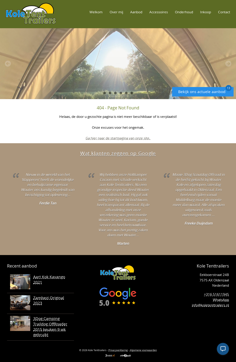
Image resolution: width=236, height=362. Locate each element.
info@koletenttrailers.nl (210, 305)
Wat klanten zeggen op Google (118, 153)
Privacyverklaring (118, 350)
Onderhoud (184, 12)
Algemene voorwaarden (143, 350)
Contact (224, 12)
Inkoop (205, 12)
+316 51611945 (216, 294)
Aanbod (136, 12)
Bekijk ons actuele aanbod (205, 90)
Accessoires (158, 12)
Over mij (116, 12)
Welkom (96, 12)
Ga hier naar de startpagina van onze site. (118, 138)
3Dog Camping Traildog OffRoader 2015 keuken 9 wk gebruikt (50, 326)
